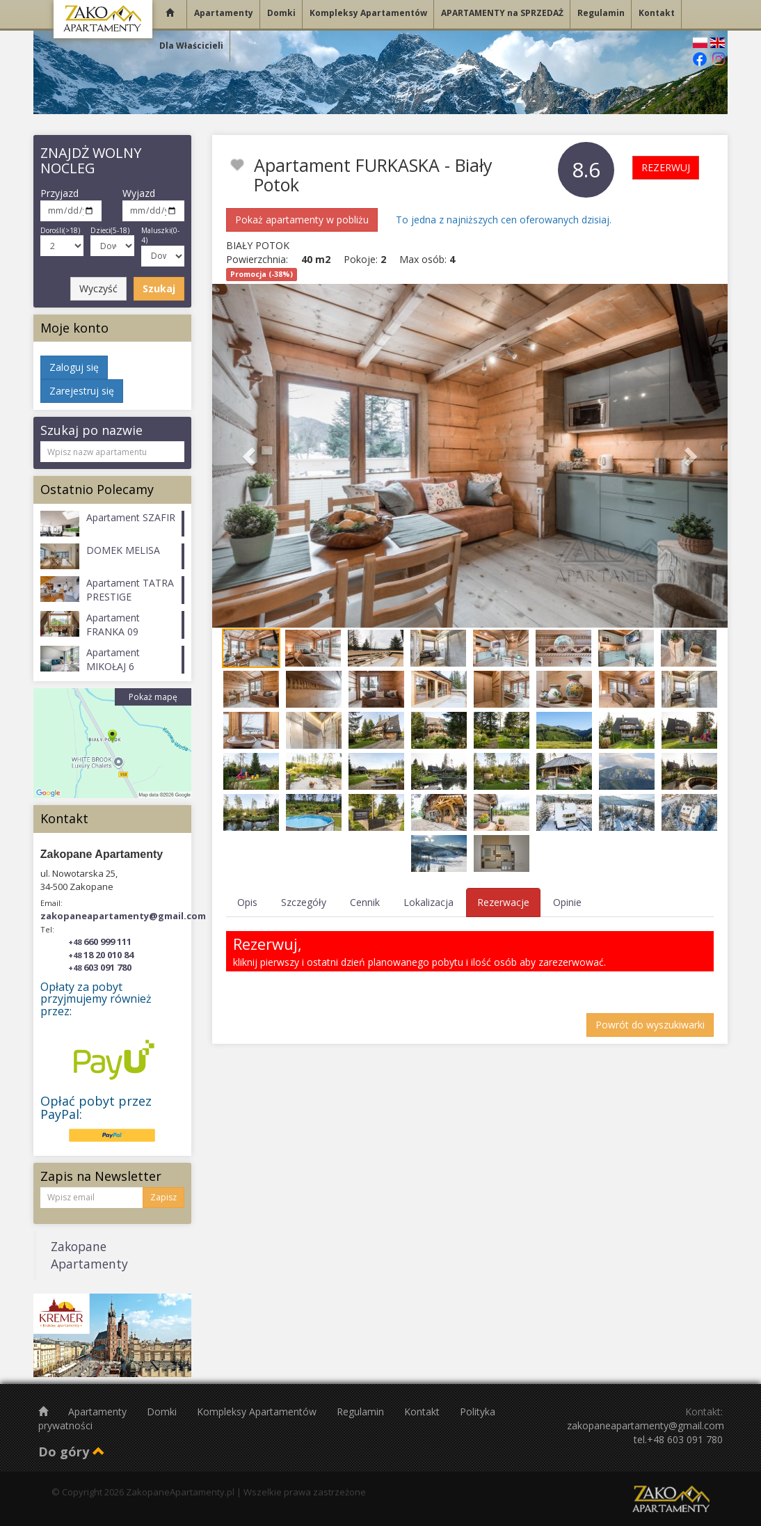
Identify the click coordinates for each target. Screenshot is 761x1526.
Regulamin (362, 1411)
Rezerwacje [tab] (503, 902)
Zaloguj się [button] (74, 367)
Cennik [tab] (365, 902)
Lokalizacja (428, 902)
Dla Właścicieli (191, 45)
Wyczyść (98, 288)
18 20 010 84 (101, 954)
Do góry (71, 1451)
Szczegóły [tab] (303, 902)
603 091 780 (99, 967)
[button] (250, 456)
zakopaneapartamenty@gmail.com (123, 915)
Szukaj (159, 288)
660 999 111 (99, 941)
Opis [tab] (247, 902)
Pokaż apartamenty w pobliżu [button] (302, 219)
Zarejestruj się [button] (81, 390)
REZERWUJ (665, 167)
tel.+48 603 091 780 (678, 1439)
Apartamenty (98, 1411)
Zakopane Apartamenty (89, 1255)
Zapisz (163, 1197)
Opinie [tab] (567, 902)
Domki (163, 1411)
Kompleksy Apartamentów (258, 1411)
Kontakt (423, 1411)
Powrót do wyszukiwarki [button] (650, 1024)
